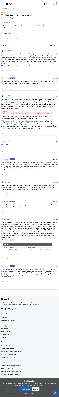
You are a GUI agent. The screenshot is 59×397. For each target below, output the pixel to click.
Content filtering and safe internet (11, 374)
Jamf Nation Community (8, 323)
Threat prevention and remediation (11, 371)
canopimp (7, 219)
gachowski (7, 141)
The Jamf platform (6, 346)
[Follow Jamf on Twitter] (2, 308)
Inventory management (8, 357)
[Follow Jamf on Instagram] (12, 309)
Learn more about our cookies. (35, 385)
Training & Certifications (8, 320)
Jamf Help (4, 317)
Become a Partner (6, 331)
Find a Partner (5, 334)
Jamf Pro (12, 33)
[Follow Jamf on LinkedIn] (5, 309)
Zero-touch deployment (8, 348)
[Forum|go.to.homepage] (10, 4)
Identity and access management (11, 365)
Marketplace (4, 328)
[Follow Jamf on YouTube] (9, 308)
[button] (3, 4)
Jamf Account (5, 337)
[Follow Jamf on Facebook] (16, 309)
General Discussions (9, 8)
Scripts (4, 33)
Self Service (4, 363)
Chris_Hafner (8, 50)
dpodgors (7, 22)
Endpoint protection (7, 368)
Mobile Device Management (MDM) (11, 351)
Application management (8, 354)
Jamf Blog (4, 326)
